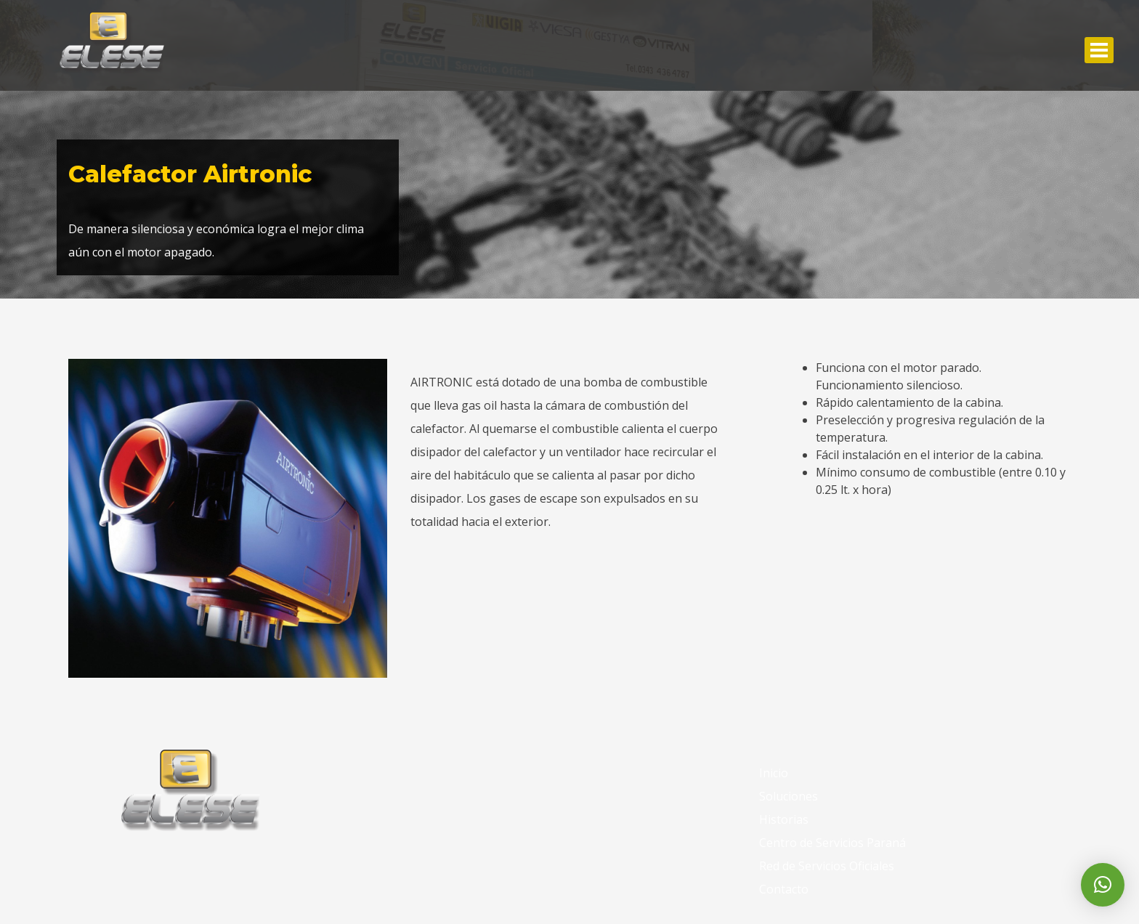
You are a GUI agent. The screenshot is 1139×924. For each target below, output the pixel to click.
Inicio (773, 773)
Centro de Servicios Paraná (832, 843)
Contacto (783, 889)
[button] (1102, 885)
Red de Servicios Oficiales (826, 866)
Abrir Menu (1099, 50)
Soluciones (788, 796)
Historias (783, 819)
